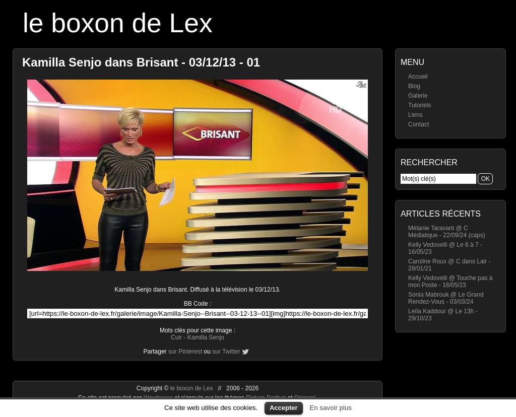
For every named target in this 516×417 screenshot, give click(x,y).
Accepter (284, 407)
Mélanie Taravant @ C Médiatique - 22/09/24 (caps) (446, 232)
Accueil (418, 76)
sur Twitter (226, 351)
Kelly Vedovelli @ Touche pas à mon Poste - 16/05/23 (450, 281)
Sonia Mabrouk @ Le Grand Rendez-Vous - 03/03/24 (446, 298)
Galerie (418, 95)
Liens (415, 114)
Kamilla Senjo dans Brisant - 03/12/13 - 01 (141, 62)
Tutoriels (419, 105)
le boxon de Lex (118, 23)
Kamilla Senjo (205, 337)
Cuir (176, 337)
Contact (418, 124)
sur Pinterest (185, 351)
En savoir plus (330, 407)
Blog (414, 86)
